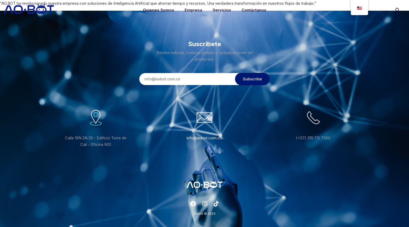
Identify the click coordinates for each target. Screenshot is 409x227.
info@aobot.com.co (204, 137)
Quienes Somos (158, 10)
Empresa (193, 10)
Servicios (222, 10)
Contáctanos (254, 10)
